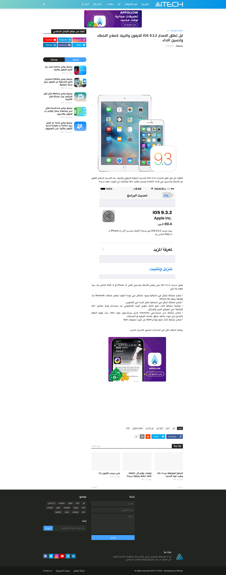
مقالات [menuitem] (110, 4)
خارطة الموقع (79, 571)
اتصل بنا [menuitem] (85, 4)
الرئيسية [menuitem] (145, 4)
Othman (179, 571)
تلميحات (50, 507)
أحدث (179, 487)
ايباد (83, 507)
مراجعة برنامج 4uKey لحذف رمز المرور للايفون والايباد (58, 68)
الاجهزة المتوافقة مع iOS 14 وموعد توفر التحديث (170, 475)
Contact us (47, 571)
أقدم (95, 487)
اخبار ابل (160, 428)
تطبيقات (67, 507)
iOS (128, 428)
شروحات (62, 503)
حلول (58, 507)
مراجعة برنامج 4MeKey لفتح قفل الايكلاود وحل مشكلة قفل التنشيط (58, 96)
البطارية (58, 512)
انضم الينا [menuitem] (97, 4)
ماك (83, 512)
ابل (168, 30)
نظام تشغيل (138, 428)
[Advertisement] (137, 71)
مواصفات (54, 60)
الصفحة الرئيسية (177, 30)
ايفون (70, 503)
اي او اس (150, 428)
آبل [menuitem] (119, 4)
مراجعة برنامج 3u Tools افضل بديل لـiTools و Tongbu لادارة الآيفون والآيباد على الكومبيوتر (58, 126)
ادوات (67, 512)
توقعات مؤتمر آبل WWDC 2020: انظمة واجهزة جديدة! (139, 475)
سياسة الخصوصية (63, 571)
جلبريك (76, 507)
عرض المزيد (96, 446)
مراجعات (75, 60)
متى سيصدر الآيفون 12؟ (109, 473)
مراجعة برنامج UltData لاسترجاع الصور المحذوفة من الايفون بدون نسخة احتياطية (58, 82)
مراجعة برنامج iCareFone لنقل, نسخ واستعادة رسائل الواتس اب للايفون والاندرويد (58, 111)
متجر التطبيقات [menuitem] (131, 4)
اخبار (168, 428)
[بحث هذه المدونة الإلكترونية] (69, 528)
